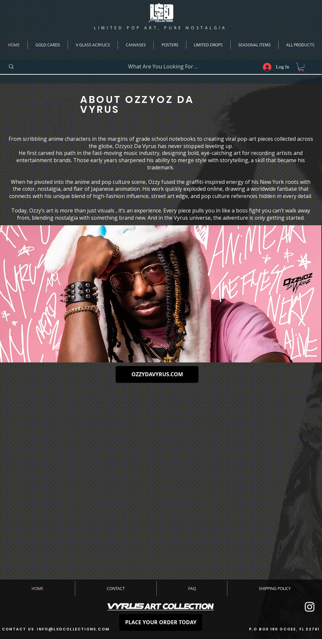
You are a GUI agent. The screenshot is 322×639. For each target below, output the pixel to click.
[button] (301, 67)
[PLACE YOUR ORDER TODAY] (160, 622)
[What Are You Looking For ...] (162, 67)
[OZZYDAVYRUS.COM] (157, 374)
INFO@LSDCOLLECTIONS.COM (73, 629)
